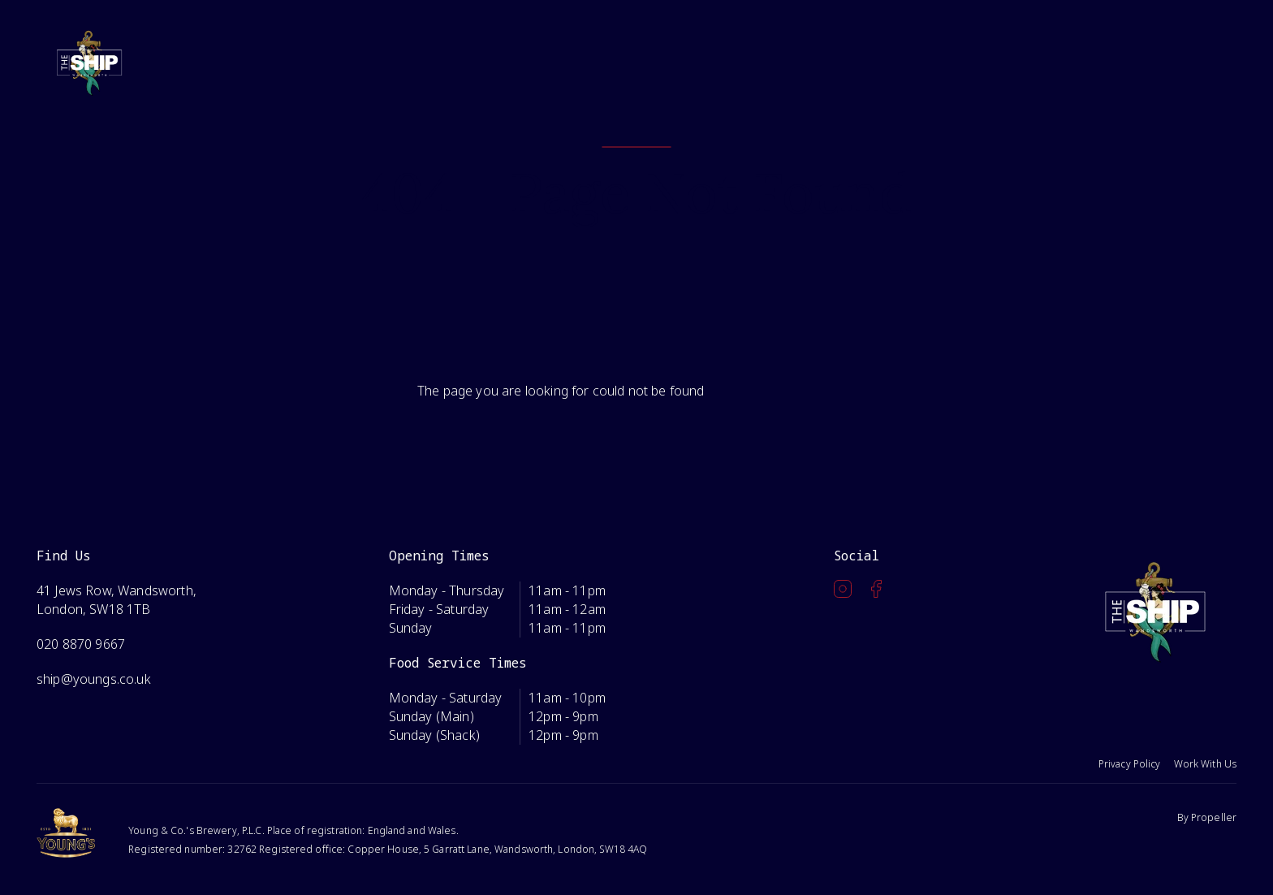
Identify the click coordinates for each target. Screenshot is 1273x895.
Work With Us (1205, 764)
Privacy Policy (1129, 764)
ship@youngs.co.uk (94, 679)
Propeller (1213, 817)
